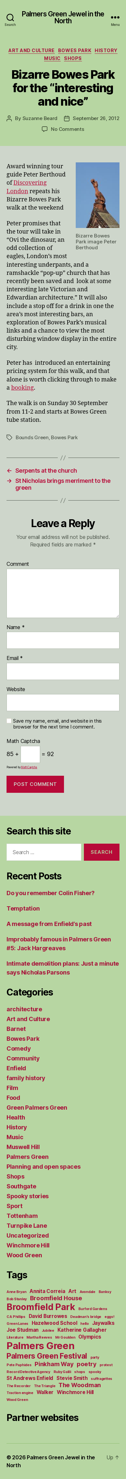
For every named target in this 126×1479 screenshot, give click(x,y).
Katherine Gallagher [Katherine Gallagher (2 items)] (82, 1330)
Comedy (19, 1048)
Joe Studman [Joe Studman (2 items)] (23, 1330)
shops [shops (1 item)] (79, 1372)
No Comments (67, 129)
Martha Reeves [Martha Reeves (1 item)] (39, 1337)
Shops (73, 58)
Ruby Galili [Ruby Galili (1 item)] (62, 1372)
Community (23, 1058)
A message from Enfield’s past (49, 923)
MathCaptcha (29, 767)
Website (16, 689)
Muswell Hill (23, 1146)
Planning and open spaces (44, 1166)
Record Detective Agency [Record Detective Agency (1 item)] (28, 1372)
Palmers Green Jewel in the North (63, 17)
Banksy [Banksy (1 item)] (105, 1292)
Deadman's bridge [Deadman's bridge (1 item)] (85, 1317)
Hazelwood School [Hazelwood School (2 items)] (54, 1323)
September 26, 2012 (96, 118)
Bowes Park (74, 50)
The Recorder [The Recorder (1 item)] (19, 1386)
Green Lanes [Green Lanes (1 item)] (17, 1324)
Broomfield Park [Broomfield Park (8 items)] (41, 1307)
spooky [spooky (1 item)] (94, 1372)
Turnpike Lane (27, 1225)
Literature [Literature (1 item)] (15, 1337)
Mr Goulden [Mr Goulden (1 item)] (65, 1337)
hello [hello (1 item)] (84, 1324)
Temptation (23, 908)
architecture (24, 1009)
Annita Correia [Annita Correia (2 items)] (47, 1291)
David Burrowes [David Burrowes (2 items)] (48, 1316)
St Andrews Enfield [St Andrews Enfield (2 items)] (30, 1378)
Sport (15, 1205)
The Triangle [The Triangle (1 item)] (44, 1386)
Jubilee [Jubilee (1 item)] (48, 1330)
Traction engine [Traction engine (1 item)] (20, 1393)
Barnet (16, 1028)
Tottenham (22, 1215)
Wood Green (24, 1255)
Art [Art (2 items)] (72, 1291)
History (106, 50)
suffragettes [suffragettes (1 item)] (101, 1379)
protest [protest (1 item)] (106, 1365)
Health (16, 1117)
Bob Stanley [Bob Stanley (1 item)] (17, 1299)
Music (52, 58)
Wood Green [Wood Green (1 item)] (17, 1400)
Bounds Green (32, 437)
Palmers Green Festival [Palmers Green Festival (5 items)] (47, 1355)
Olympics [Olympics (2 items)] (89, 1337)
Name (15, 627)
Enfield (16, 1068)
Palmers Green (28, 1156)
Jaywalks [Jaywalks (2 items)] (103, 1323)
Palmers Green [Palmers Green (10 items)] (41, 1345)
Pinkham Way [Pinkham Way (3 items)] (54, 1363)
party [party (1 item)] (94, 1357)
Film (12, 1087)
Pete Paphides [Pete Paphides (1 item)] (19, 1365)
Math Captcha (23, 741)
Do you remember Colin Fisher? (51, 893)
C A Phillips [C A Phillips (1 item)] (16, 1317)
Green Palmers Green (37, 1107)
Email (15, 658)
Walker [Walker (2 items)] (45, 1392)
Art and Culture (31, 50)
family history (26, 1078)
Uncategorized (28, 1235)
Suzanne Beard (40, 118)
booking (22, 388)
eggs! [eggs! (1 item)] (109, 1317)
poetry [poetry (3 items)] (86, 1363)
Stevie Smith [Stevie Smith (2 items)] (72, 1378)
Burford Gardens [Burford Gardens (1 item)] (92, 1309)
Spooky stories (28, 1196)
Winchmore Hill (28, 1245)
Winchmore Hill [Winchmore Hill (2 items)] (75, 1392)
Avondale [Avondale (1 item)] (87, 1292)
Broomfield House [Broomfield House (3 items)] (56, 1298)
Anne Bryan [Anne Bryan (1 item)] (16, 1292)
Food (13, 1097)
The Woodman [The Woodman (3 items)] (79, 1384)
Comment (18, 564)
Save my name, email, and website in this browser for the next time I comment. (57, 724)
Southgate (21, 1186)
